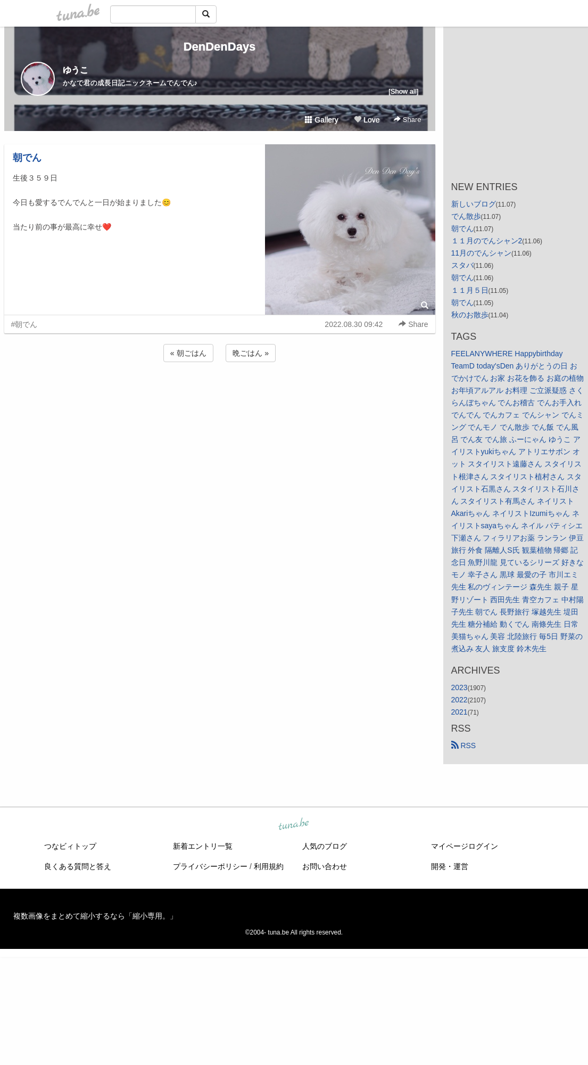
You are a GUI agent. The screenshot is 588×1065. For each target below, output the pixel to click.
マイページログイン (464, 846)
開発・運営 (449, 866)
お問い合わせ (324, 866)
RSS (463, 745)
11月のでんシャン (481, 253)
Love (366, 120)
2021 (459, 712)
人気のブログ (324, 846)
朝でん (27, 157)
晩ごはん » (251, 353)
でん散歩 (466, 216)
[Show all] (403, 91)
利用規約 (269, 866)
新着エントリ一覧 (203, 846)
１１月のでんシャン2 (487, 240)
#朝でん (24, 324)
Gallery (321, 120)
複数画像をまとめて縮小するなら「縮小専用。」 (95, 916)
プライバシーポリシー (210, 866)
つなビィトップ (70, 846)
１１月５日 (469, 290)
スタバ (462, 265)
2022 (459, 699)
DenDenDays (220, 46)
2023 (459, 687)
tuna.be (293, 824)
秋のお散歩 (469, 314)
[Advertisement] (219, 393)
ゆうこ (75, 70)
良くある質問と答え (77, 866)
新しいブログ (473, 204)
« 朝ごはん (188, 353)
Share (407, 120)
